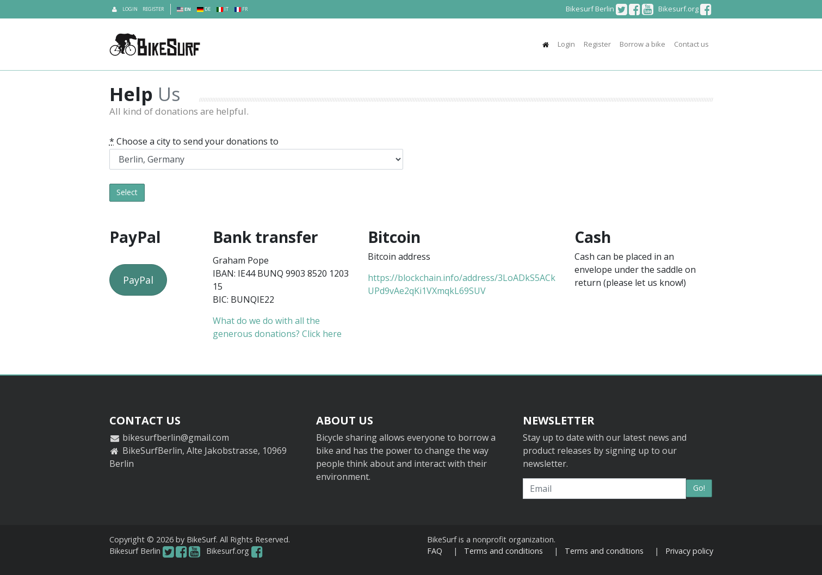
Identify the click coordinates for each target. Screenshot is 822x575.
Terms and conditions (503, 551)
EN (184, 8)
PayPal (138, 279)
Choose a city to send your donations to (194, 141)
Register (153, 8)
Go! (699, 488)
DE (204, 8)
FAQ (434, 551)
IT (222, 8)
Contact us (691, 44)
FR (241, 8)
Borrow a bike (642, 44)
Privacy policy (689, 551)
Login (130, 8)
